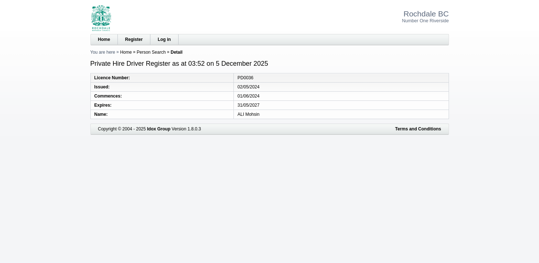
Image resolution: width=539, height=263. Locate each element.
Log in (164, 39)
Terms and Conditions (418, 129)
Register (134, 39)
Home (104, 39)
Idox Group (159, 129)
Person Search (151, 52)
